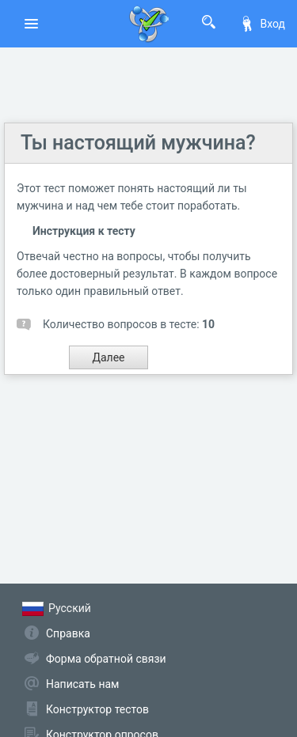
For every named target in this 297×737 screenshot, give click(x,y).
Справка (68, 633)
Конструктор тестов (97, 709)
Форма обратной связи (106, 658)
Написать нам (82, 684)
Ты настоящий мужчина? (138, 142)
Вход (262, 24)
